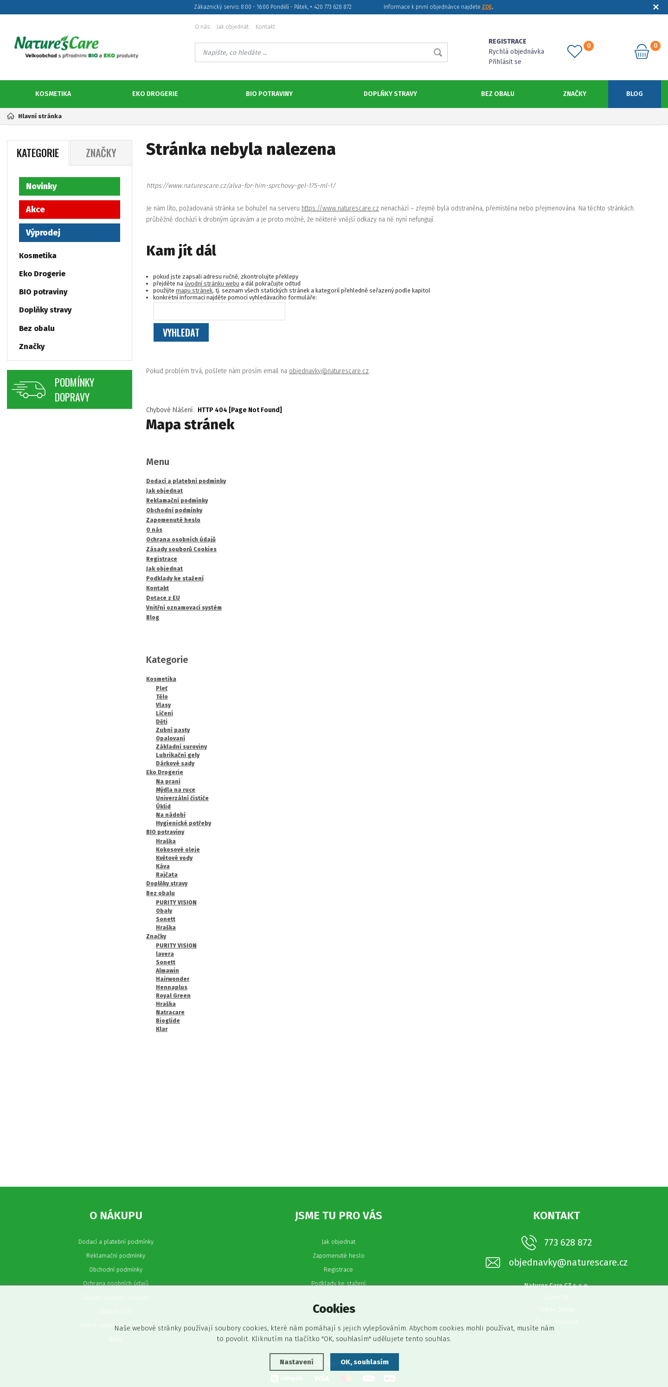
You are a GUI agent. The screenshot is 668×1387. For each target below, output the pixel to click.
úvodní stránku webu (212, 283)
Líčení (164, 713)
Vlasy (163, 704)
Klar (161, 1028)
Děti (161, 721)
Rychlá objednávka (516, 52)
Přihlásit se (504, 62)
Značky (574, 94)
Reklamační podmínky (115, 1255)
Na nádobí (171, 814)
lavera (165, 953)
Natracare (170, 1012)
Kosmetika (53, 94)
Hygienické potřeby (183, 823)
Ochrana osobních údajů (116, 1282)
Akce (35, 209)
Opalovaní (170, 738)
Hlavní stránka (34, 116)
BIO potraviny (269, 94)
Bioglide (168, 1020)
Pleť (161, 688)
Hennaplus (171, 987)
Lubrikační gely (177, 754)
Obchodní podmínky (115, 1269)
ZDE (487, 7)
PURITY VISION (176, 902)
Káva (163, 866)
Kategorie (38, 152)
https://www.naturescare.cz (340, 208)
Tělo (162, 696)
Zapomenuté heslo (339, 1255)
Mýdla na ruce (175, 789)
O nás (202, 27)
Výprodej (43, 232)
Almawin (167, 970)
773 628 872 (568, 1241)
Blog (634, 94)
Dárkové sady (175, 763)
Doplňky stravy (390, 94)
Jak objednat (233, 27)
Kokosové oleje (178, 849)
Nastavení (297, 1362)
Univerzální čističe (182, 798)
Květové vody (174, 857)
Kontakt (265, 27)
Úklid (163, 806)
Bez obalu (497, 94)
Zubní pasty (173, 729)
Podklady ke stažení (338, 1282)
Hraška (166, 841)
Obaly (164, 910)
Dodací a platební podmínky (116, 1241)
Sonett (165, 919)
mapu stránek (194, 289)
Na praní (168, 781)
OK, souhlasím (364, 1362)
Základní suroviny (181, 746)
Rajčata (167, 874)
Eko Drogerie (155, 94)
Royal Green (173, 995)
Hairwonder (172, 978)
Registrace (338, 1269)
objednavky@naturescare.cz (329, 371)
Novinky (41, 186)
